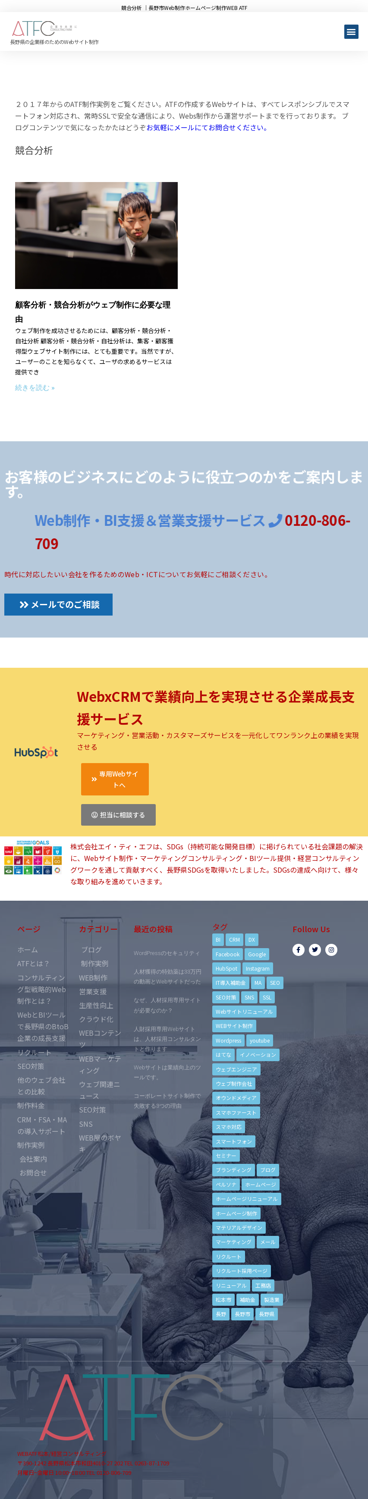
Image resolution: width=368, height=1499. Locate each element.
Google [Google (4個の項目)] (257, 954)
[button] (351, 32)
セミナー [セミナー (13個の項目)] (226, 1155)
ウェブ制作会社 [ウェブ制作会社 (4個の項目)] (234, 1083)
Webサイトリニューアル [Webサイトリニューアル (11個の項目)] (244, 1011)
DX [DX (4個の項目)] (251, 939)
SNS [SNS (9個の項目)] (249, 997)
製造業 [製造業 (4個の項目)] (272, 1299)
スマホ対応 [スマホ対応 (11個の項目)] (229, 1126)
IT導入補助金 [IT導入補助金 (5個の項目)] (231, 982)
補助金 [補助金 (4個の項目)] (247, 1299)
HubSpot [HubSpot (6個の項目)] (226, 968)
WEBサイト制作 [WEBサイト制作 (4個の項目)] (234, 1025)
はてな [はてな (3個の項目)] (223, 1054)
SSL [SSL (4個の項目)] (267, 997)
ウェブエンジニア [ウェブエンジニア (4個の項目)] (236, 1069)
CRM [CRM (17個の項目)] (234, 939)
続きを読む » (35, 387)
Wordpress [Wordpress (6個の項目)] (228, 1040)
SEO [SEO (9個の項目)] (275, 982)
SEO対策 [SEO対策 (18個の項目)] (226, 997)
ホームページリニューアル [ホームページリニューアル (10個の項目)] (247, 1198)
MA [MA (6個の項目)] (258, 982)
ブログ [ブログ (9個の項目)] (268, 1169)
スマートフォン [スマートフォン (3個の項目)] (234, 1141)
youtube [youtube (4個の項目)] (260, 1040)
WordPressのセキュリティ (167, 953)
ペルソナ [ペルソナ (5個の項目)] (226, 1184)
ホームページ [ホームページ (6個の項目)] (260, 1184)
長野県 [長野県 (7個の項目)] (266, 1313)
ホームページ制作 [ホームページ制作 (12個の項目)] (236, 1213)
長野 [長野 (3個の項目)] (221, 1313)
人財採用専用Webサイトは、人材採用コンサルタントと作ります (167, 1039)
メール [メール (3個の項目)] (268, 1241)
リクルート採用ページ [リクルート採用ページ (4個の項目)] (241, 1270)
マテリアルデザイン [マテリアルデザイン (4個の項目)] (239, 1227)
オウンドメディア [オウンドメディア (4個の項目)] (236, 1097)
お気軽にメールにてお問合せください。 (208, 127)
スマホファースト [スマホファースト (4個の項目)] (236, 1112)
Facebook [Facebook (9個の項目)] (227, 954)
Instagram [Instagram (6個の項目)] (258, 968)
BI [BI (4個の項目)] (218, 939)
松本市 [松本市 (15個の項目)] (223, 1299)
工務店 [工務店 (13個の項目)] (263, 1285)
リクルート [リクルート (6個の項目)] (229, 1256)
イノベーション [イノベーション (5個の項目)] (258, 1054)
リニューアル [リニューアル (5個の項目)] (231, 1285)
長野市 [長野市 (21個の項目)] (242, 1313)
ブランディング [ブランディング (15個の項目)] (234, 1169)
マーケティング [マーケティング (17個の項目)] (234, 1241)
